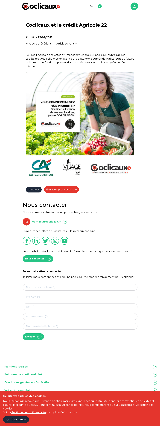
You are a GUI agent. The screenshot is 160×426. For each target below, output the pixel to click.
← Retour (34, 189)
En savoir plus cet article (61, 189)
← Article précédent (38, 43)
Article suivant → (66, 43)
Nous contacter (38, 259)
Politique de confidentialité (28, 412)
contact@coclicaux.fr (46, 221)
